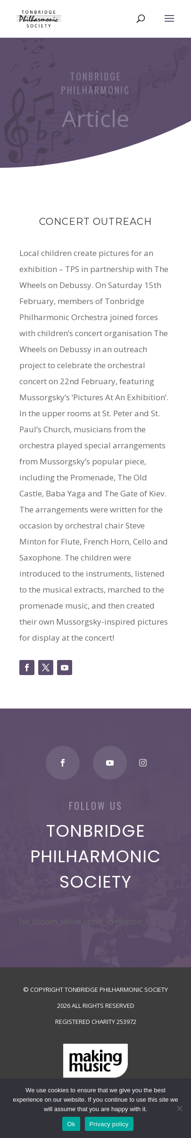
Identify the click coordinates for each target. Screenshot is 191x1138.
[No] (179, 1108)
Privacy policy (109, 1124)
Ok (71, 1124)
